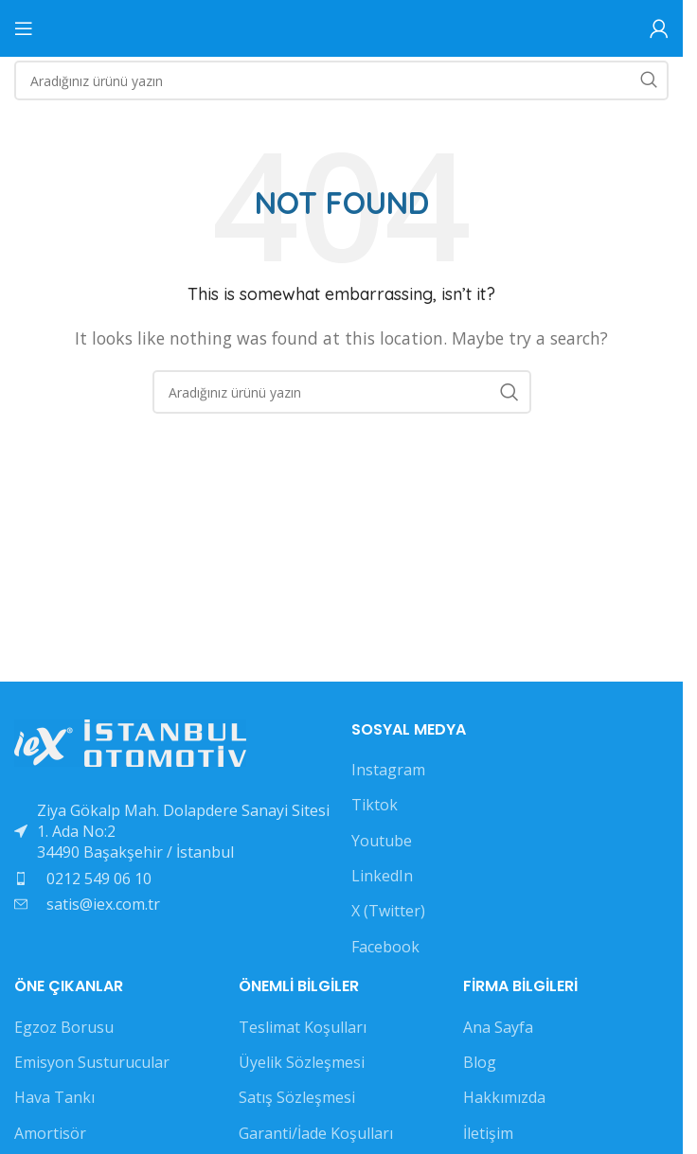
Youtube (381, 840)
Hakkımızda (504, 1097)
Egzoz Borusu (64, 1027)
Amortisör (50, 1133)
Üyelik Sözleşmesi (302, 1062)
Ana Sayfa (498, 1027)
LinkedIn (382, 875)
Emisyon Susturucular (92, 1062)
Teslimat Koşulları (302, 1027)
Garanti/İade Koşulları (316, 1133)
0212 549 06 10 (99, 878)
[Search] (341, 80)
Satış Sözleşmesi (297, 1097)
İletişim (488, 1133)
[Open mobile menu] (24, 28)
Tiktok (374, 804)
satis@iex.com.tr (103, 904)
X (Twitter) (388, 910)
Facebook (385, 946)
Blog (479, 1062)
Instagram (388, 769)
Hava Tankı (54, 1097)
